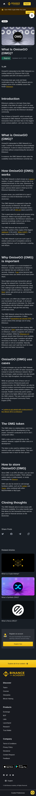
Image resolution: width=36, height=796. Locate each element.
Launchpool (7, 723)
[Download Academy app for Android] (21, 767)
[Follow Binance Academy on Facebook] (4, 775)
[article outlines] (31, 15)
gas (17, 272)
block (3, 292)
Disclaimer (6, 751)
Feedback (6, 758)
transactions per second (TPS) (21, 318)
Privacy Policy (8, 747)
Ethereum (9, 86)
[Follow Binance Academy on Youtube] (13, 775)
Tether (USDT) (22, 232)
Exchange (6, 712)
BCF (4, 715)
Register (27, 4)
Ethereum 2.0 (24, 334)
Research (6, 727)
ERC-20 (18, 210)
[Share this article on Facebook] (11, 534)
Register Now (18, 644)
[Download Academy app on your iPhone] (8, 767)
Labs (4, 719)
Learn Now (30, 12)
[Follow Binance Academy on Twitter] (7, 775)
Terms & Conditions (9, 743)
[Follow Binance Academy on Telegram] (10, 775)
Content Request (9, 755)
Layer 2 (31, 179)
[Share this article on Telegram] (20, 534)
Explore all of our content (18, 664)
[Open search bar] (21, 3)
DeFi (13, 329)
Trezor (4, 488)
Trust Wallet (7, 730)
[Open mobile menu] (33, 3)
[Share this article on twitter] (3, 534)
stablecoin (5, 232)
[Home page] (14, 3)
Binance (15, 479)
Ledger (24, 486)
